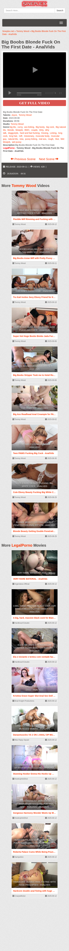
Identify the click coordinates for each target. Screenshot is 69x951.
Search (60, 10)
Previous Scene (23, 159)
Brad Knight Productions (23, 701)
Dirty (41, 130)
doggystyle (13, 133)
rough (50, 139)
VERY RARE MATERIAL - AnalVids (34, 573)
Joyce (14, 115)
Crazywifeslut (19, 896)
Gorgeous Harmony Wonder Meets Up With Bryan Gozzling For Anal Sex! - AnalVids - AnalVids (34, 804)
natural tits (13, 139)
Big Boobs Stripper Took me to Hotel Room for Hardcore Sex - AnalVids (35, 366)
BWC (26, 130)
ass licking (29, 127)
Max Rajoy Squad (20, 740)
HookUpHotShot (20, 779)
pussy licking (31, 139)
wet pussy (16, 142)
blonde (11, 130)
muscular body (42, 136)
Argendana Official (20, 584)
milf (20, 136)
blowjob (19, 130)
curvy (20, 127)
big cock (50, 127)
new (21, 139)
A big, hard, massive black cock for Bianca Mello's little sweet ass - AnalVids (34, 609)
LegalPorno (22, 545)
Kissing (44, 133)
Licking (53, 133)
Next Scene (48, 159)
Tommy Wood (25, 115)
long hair (13, 136)
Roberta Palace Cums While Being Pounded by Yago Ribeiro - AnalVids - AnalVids (34, 843)
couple (34, 130)
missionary (29, 136)
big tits (13, 127)
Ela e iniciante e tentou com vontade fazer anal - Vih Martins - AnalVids (34, 648)
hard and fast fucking (30, 133)
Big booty (40, 127)
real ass (42, 139)
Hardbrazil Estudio (20, 623)
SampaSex (18, 857)
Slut (57, 139)
